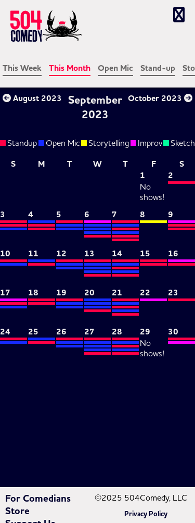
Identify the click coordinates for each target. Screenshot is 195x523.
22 (145, 292)
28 (117, 332)
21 (117, 292)
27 (89, 332)
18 (33, 292)
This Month (69, 68)
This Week (22, 68)
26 (61, 332)
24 (5, 332)
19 (61, 292)
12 (61, 253)
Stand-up (157, 68)
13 (89, 253)
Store (17, 511)
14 (117, 253)
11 (33, 253)
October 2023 (160, 98)
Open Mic (115, 68)
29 (145, 332)
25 (33, 332)
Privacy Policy (145, 514)
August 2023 (32, 98)
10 (5, 253)
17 (5, 292)
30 (173, 332)
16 (173, 253)
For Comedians (38, 498)
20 (89, 292)
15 (145, 253)
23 (173, 292)
